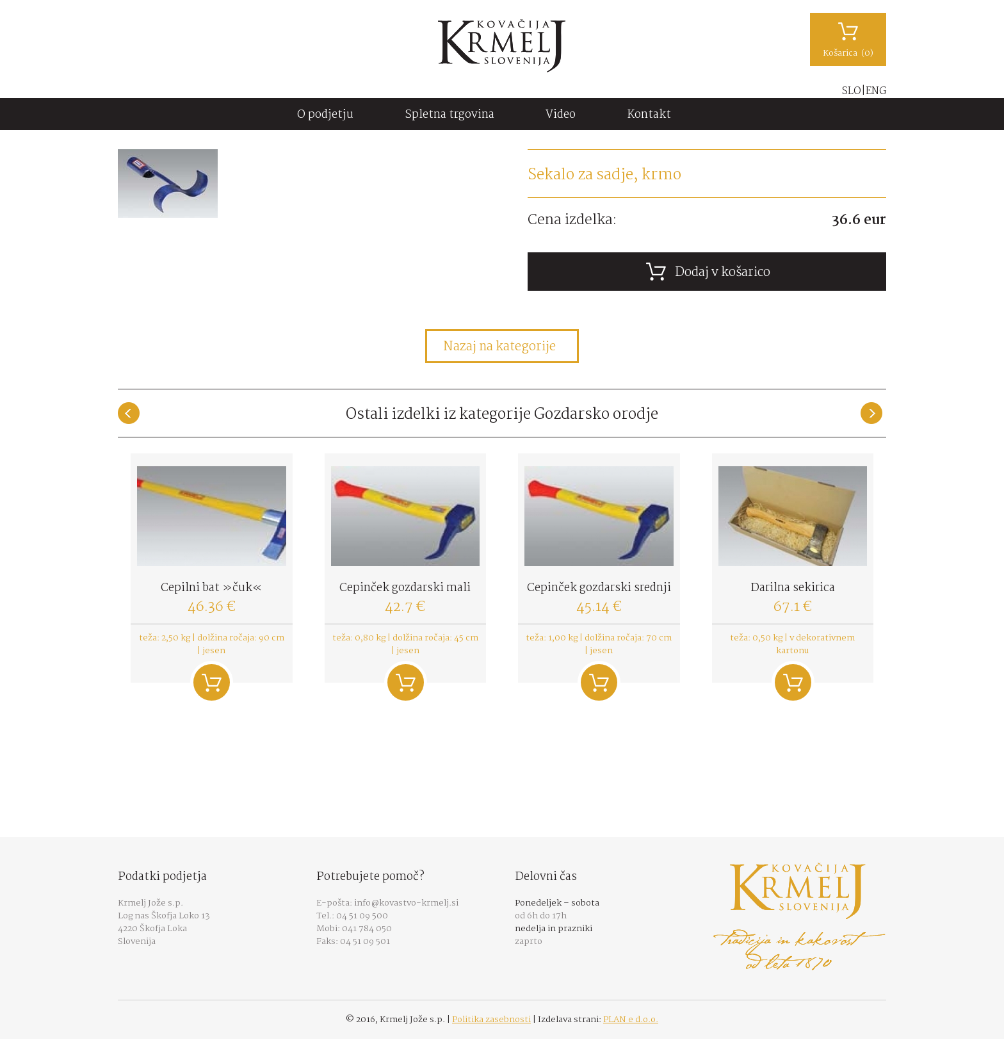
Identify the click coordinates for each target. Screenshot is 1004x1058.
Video (561, 115)
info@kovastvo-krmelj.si (406, 903)
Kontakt (649, 115)
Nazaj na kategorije (499, 347)
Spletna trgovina (449, 115)
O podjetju (325, 115)
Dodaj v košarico (211, 682)
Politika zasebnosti (491, 1020)
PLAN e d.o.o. (630, 1020)
